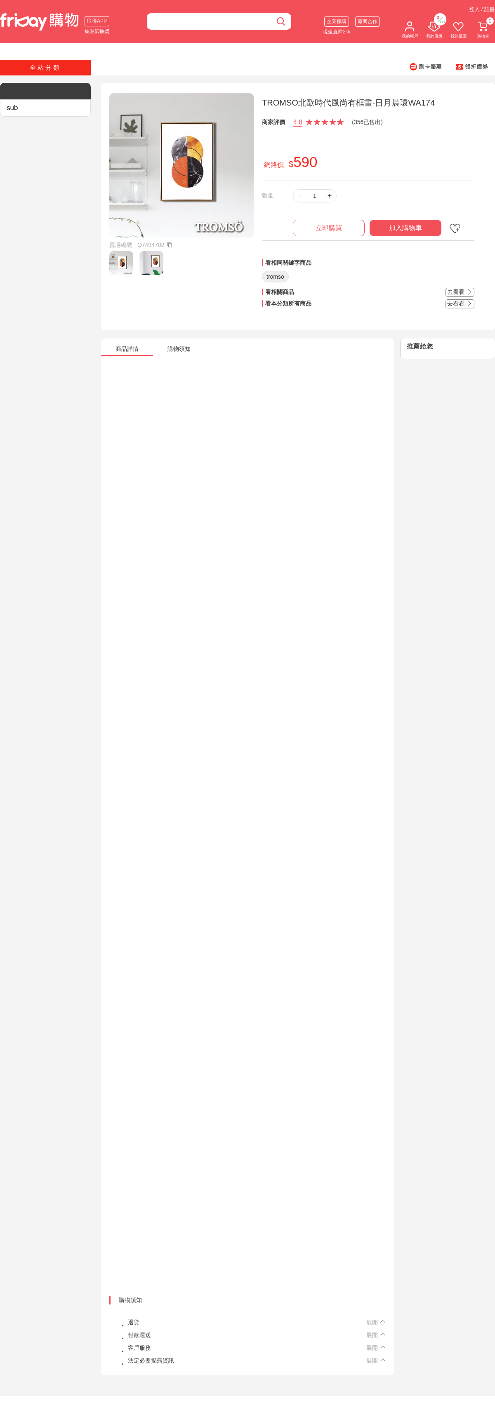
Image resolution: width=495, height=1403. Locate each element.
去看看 (460, 292)
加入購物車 (405, 227)
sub (12, 108)
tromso (275, 276)
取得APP (97, 21)
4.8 (297, 122)
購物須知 (130, 1300)
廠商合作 (367, 21)
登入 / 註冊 (482, 9)
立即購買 (329, 227)
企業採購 (336, 21)
